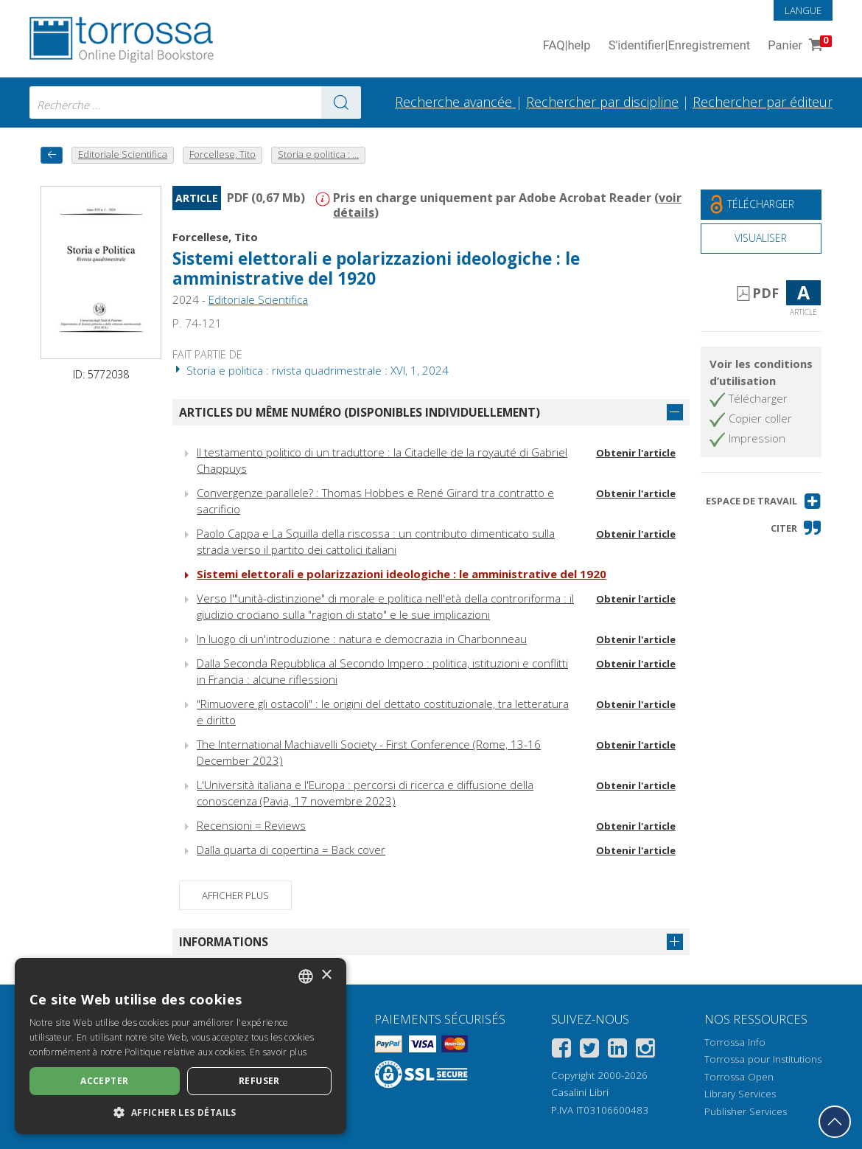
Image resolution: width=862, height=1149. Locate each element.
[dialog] (180, 1046)
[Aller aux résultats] (341, 102)
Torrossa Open (739, 1076)
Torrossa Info (734, 1042)
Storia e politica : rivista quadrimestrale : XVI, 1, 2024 (310, 370)
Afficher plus (235, 895)
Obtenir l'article (636, 452)
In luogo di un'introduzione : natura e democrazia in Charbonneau (362, 638)
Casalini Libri (580, 1092)
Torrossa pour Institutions (762, 1059)
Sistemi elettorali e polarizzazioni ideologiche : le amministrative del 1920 (376, 268)
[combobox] (195, 102)
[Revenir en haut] (835, 1121)
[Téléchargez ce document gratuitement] (761, 205)
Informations (223, 942)
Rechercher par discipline (602, 102)
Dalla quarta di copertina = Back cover (291, 849)
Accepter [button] (104, 1081)
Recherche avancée (455, 102)
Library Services (740, 1093)
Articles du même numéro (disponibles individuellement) (359, 412)
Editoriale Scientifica (258, 299)
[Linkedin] (617, 1050)
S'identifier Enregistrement (680, 46)
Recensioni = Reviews (251, 825)
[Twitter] (589, 1050)
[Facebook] (561, 1050)
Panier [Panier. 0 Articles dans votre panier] (798, 46)
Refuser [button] (259, 1081)
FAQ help (567, 46)
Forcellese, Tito (215, 236)
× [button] (326, 975)
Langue (803, 10)
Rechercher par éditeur (763, 102)
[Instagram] (645, 1050)
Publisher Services (745, 1111)
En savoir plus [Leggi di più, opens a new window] (278, 1052)
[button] (763, 501)
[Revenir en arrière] (52, 155)
